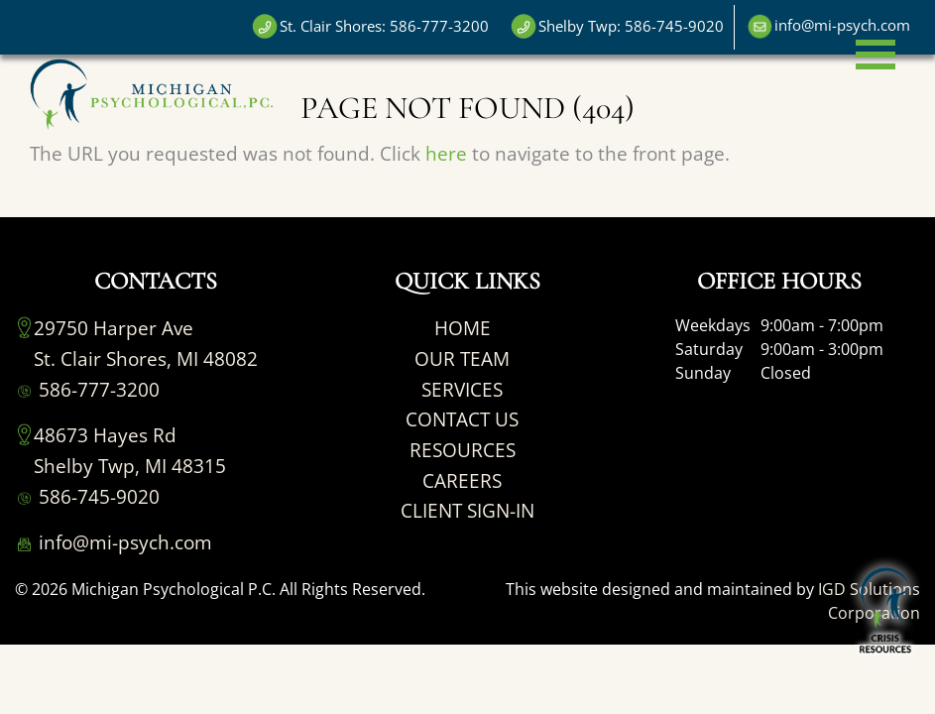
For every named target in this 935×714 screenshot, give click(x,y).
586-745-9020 (87, 496)
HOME (462, 327)
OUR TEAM (462, 358)
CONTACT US (462, 419)
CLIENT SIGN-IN (467, 510)
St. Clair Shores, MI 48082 (146, 358)
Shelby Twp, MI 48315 (130, 465)
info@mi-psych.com (113, 542)
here (446, 153)
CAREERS (462, 480)
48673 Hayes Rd (105, 434)
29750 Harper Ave (113, 327)
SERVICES (462, 389)
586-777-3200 (87, 389)
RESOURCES (462, 449)
